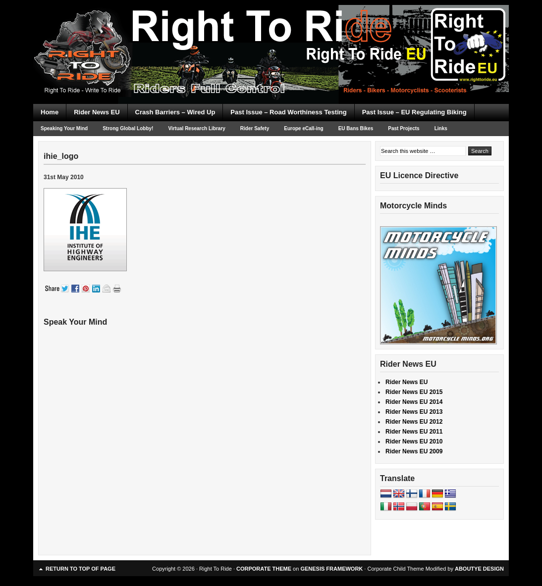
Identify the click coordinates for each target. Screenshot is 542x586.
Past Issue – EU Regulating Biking (414, 112)
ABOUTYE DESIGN (479, 569)
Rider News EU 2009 (413, 451)
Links (440, 128)
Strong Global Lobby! (128, 128)
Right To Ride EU (271, 34)
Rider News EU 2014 (413, 401)
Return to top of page (80, 569)
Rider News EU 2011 (413, 431)
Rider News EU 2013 (413, 411)
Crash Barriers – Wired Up (175, 112)
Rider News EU (96, 112)
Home (49, 112)
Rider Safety (254, 128)
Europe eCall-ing (303, 128)
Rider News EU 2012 (413, 421)
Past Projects (403, 128)
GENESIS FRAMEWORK (331, 569)
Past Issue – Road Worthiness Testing (288, 112)
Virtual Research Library (196, 128)
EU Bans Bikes (356, 128)
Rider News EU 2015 (413, 392)
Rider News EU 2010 (413, 441)
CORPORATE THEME (263, 569)
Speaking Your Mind (64, 128)
